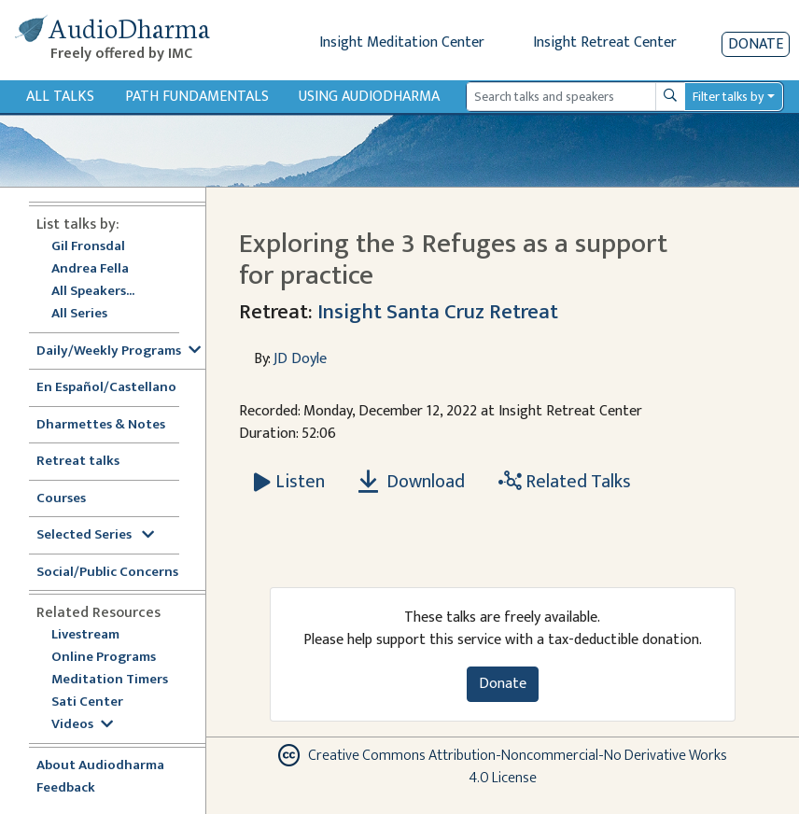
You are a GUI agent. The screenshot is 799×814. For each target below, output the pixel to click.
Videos (82, 725)
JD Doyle (300, 359)
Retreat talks (77, 461)
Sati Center (87, 702)
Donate (755, 44)
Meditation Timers (109, 680)
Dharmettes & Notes (100, 425)
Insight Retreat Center (605, 42)
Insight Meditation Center (401, 42)
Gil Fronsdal (88, 247)
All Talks (60, 96)
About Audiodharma (100, 766)
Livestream (85, 635)
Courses (61, 499)
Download (411, 482)
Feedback (65, 788)
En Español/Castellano (106, 388)
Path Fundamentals (197, 96)
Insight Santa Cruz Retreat (437, 312)
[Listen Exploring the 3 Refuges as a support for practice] (289, 481)
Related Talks (564, 482)
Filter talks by (728, 96)
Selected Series (95, 535)
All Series (79, 314)
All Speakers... (92, 291)
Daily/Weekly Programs (118, 351)
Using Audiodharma (369, 96)
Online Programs (103, 657)
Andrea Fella (90, 269)
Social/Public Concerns (107, 572)
